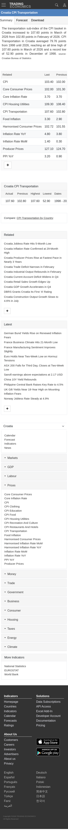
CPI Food (10, 514)
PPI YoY (8, 156)
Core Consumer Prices (17, 89)
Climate (10, 647)
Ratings (9, 725)
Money (10, 574)
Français (9, 786)
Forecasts (10, 720)
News (7, 447)
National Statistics (15, 666)
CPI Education (13, 510)
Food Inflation (11, 119)
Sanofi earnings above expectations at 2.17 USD (33, 374)
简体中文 (42, 791)
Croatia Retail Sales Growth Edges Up (27, 281)
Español (9, 777)
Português (10, 782)
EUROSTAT (11, 670)
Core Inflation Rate (15, 96)
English (8, 772)
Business (11, 601)
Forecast (9, 439)
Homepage (11, 701)
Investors (10, 749)
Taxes (9, 629)
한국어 (40, 800)
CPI (5, 81)
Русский (9, 791)
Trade (9, 583)
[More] (8, 164)
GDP (9, 467)
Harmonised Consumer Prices (22, 126)
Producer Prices (13, 148)
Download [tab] (37, 20)
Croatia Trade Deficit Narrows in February (29, 266)
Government (13, 592)
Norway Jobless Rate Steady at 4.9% (26, 398)
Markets (11, 458)
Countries (10, 706)
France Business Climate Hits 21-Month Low (31, 342)
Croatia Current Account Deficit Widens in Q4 (31, 276)
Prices (9, 485)
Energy (10, 638)
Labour (10, 476)
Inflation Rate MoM (15, 141)
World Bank (11, 674)
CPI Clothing (12, 506)
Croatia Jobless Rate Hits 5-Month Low (27, 243)
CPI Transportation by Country (35, 217)
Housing (11, 620)
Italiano (41, 777)
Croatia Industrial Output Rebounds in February (32, 271)
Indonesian (43, 786)
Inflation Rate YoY (14, 134)
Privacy (8, 763)
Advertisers (11, 754)
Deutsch (41, 772)
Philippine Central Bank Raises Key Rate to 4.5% (33, 384)
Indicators (10, 443)
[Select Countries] (34, 426)
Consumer (12, 610)
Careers (9, 744)
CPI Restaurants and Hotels (21, 527)
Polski (40, 782)
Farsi (7, 800)
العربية (8, 805)
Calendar (9, 435)
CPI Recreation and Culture (21, 522)
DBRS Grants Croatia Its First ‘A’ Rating (28, 291)
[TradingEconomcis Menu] (5, 4)
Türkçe (8, 796)
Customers (11, 739)
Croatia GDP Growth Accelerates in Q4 (27, 286)
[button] (65, 5)
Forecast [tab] (21, 20)
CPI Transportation (15, 111)
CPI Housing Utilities (16, 104)
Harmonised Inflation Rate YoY (22, 547)
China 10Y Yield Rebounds (20, 379)
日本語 (40, 796)
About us (9, 758)
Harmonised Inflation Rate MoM (23, 543)
